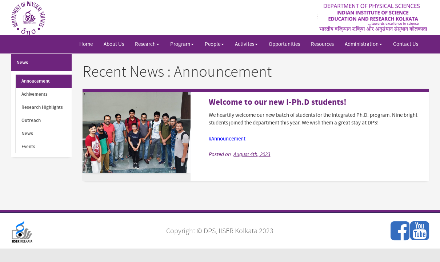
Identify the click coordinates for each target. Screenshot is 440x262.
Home (86, 44)
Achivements (34, 94)
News (22, 62)
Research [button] (147, 44)
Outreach (31, 120)
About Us (114, 44)
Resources (322, 44)
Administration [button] (363, 44)
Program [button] (182, 44)
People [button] (214, 44)
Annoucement (35, 81)
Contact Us (405, 44)
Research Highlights (42, 107)
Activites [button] (246, 44)
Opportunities (284, 44)
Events (28, 146)
